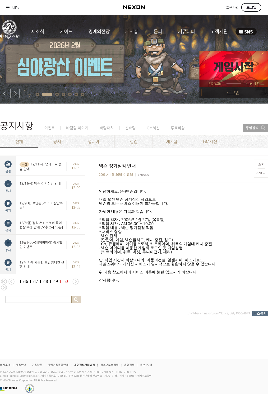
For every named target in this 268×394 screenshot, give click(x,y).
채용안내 (21, 364)
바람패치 (107, 128)
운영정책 (129, 364)
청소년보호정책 (109, 364)
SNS (246, 31)
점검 (133, 141)
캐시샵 (131, 31)
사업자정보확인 (143, 376)
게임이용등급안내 (58, 364)
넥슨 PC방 (146, 364)
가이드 (66, 31)
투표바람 (178, 128)
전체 (19, 141)
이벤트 (49, 128)
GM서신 (153, 128)
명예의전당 (99, 31)
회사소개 (5, 364)
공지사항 (16, 126)
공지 (57, 141)
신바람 (130, 128)
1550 (63, 281)
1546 (23, 281)
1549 (53, 281)
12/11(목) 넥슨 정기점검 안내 (40, 183)
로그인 (251, 7)
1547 (33, 281)
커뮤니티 (186, 31)
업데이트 (95, 141)
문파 (158, 31)
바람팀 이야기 (77, 128)
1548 (43, 281)
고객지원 (219, 31)
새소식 (37, 31)
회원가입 (232, 8)
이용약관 (37, 364)
